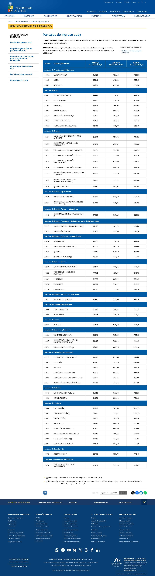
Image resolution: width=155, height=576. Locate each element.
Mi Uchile (126, 2)
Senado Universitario (70, 524)
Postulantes (91, 12)
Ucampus (129, 518)
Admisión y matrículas (21, 22)
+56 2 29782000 (55, 565)
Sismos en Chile (124, 539)
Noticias (93, 518)
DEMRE (38, 518)
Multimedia (94, 524)
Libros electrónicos (125, 527)
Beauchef (61, 562)
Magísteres (11, 530)
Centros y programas (70, 536)
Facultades (108, 2)
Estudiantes (103, 12)
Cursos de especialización (16, 536)
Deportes (94, 530)
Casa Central (88, 559)
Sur (88, 562)
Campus (46, 562)
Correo (134, 2)
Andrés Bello (53, 562)
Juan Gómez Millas (80, 562)
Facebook (137, 492)
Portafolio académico (126, 536)
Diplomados (12, 524)
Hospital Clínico (69, 533)
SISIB (53, 570)
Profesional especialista (15, 533)
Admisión (13, 16)
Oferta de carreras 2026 (21, 43)
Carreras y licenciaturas (15, 518)
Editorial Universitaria (98, 542)
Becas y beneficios (42, 530)
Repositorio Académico (126, 524)
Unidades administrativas (72, 542)
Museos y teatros (96, 533)
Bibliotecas (116, 16)
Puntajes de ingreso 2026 (21, 74)
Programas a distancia (15, 542)
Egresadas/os (142, 12)
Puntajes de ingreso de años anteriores (132, 52)
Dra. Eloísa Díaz (69, 562)
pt (145, 2)
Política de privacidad (82, 570)
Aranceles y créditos (42, 527)
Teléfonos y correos (67, 565)
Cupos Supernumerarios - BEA (21, 67)
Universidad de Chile (62, 570)
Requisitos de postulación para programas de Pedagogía (21, 59)
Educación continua (14, 539)
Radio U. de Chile (96, 527)
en (139, 2)
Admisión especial (41, 524)
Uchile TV (107, 527)
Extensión (95, 16)
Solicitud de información (19, 566)
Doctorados (12, 527)
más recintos (94, 562)
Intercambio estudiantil (43, 533)
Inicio (9, 22)
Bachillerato (12, 521)
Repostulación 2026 (19, 80)
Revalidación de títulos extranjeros (43, 540)
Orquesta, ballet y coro (98, 536)
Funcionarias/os (129, 12)
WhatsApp (145, 493)
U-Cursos (119, 2)
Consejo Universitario (70, 521)
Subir (45, 493)
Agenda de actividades (98, 521)
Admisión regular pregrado (40, 22)
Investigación (74, 16)
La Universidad (139, 16)
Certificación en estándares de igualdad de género (132, 574)
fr (142, 2)
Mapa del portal (79, 565)
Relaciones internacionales (72, 539)
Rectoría (66, 518)
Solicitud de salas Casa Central (129, 542)
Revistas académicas (125, 533)
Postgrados (51, 16)
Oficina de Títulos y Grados (44, 536)
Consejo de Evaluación (71, 527)
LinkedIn (141, 493)
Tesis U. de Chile (124, 530)
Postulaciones (40, 521)
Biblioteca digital (124, 521)
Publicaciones (95, 539)
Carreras (31, 16)
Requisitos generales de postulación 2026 (21, 50)
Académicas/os (115, 12)
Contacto (88, 565)
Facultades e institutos (71, 530)
